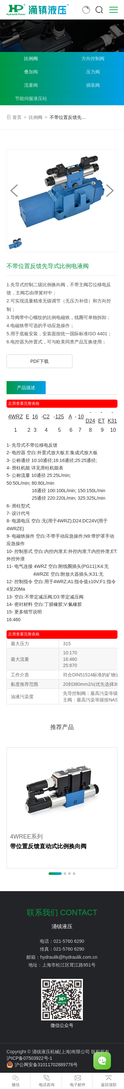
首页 (17, 117)
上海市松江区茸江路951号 (68, 964)
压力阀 (93, 71)
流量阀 (31, 85)
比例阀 (31, 58)
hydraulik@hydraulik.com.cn (68, 957)
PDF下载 (39, 361)
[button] (110, 191)
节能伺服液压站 (31, 98)
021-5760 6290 (69, 941)
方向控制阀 (93, 58)
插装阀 (93, 85)
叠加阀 (31, 71)
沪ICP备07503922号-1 (29, 1058)
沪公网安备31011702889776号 (42, 1064)
